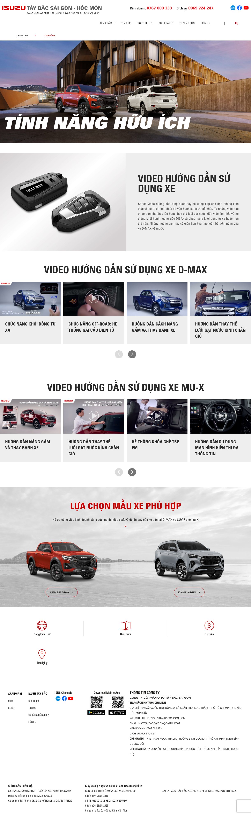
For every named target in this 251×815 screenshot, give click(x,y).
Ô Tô (10, 701)
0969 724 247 (148, 733)
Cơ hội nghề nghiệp (38, 714)
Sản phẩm (15, 694)
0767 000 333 (154, 728)
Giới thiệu (33, 701)
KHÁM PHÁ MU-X (189, 592)
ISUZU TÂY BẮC (37, 694)
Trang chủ (22, 35)
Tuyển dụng (187, 23)
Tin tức (126, 23)
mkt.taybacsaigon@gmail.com (159, 723)
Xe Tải (11, 707)
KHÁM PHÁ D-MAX (61, 592)
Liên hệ (205, 23)
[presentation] (119, 354)
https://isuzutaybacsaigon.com (163, 718)
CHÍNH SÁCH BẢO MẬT (21, 785)
